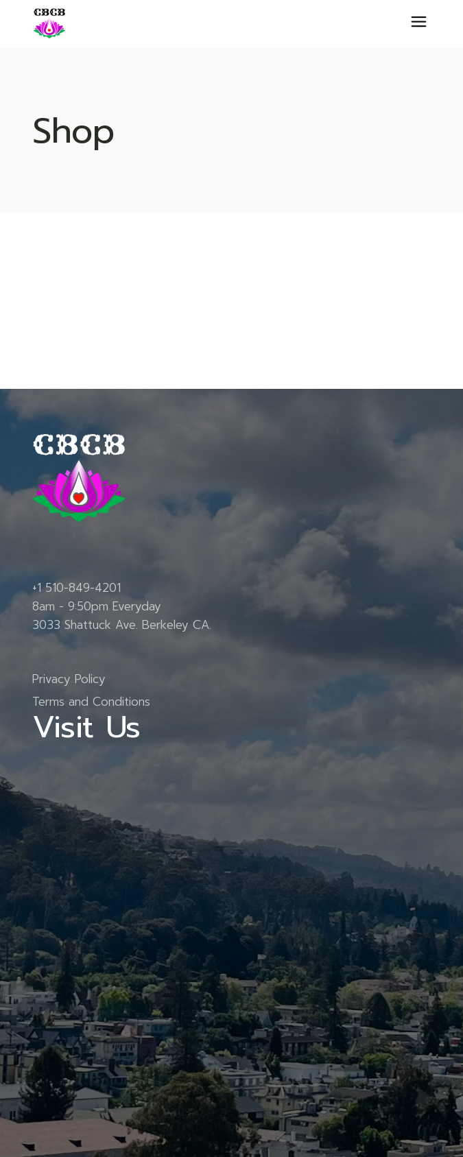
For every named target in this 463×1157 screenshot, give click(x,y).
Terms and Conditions (91, 702)
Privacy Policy (69, 679)
